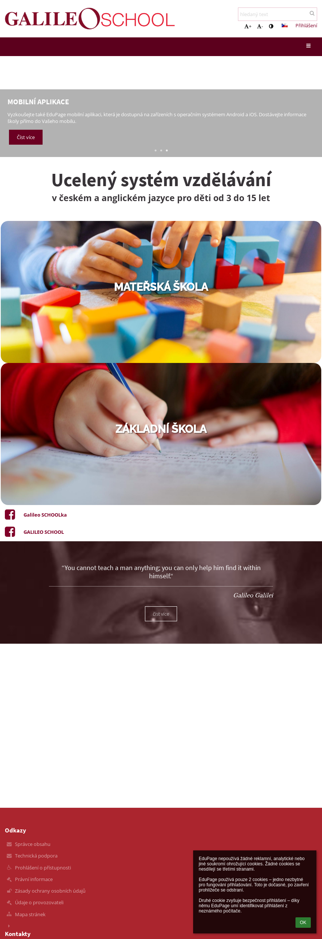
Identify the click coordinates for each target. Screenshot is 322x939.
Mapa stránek (30, 914)
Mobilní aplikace (38, 101)
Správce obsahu (32, 844)
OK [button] (303, 922)
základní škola (161, 429)
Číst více (26, 138)
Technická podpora (36, 855)
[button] (284, 25)
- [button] (260, 26)
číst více (161, 613)
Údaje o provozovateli (39, 902)
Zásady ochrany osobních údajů (50, 890)
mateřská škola (161, 287)
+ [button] (247, 26)
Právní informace (34, 879)
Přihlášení (306, 25)
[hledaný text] (277, 14)
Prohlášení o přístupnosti (43, 867)
